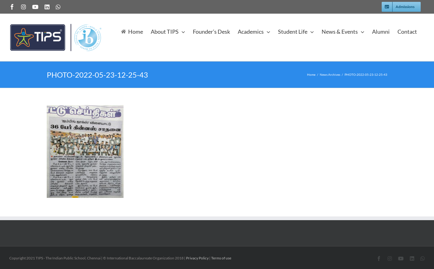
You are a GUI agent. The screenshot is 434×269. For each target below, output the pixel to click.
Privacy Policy (197, 258)
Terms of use (221, 258)
